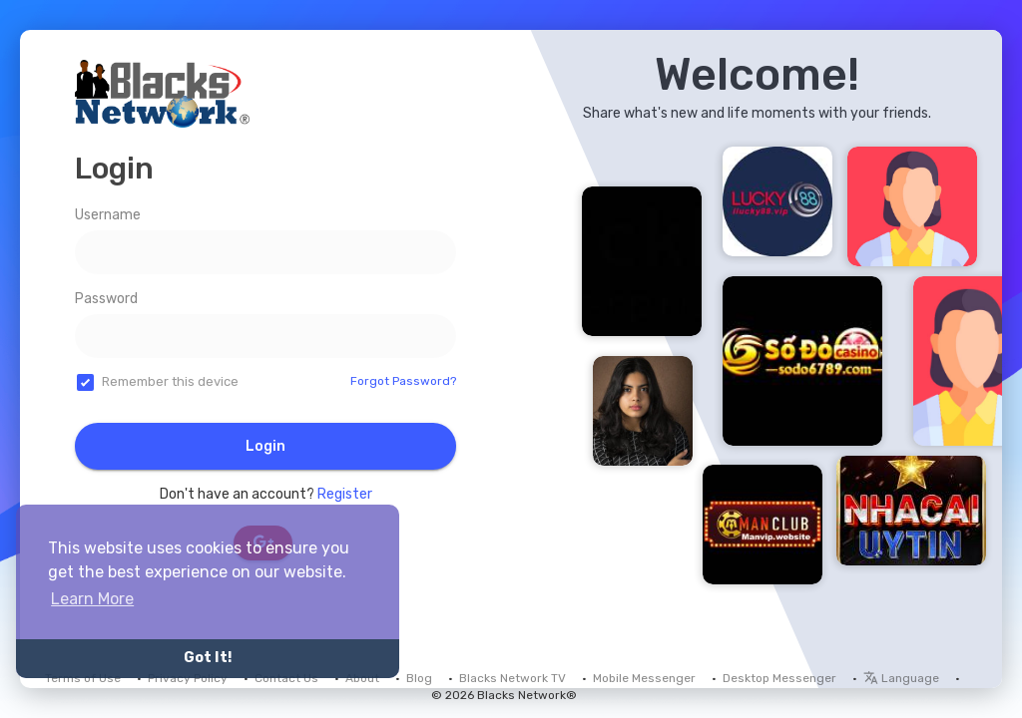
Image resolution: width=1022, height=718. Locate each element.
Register (344, 494)
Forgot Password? (403, 381)
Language (901, 678)
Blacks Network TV (512, 678)
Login (265, 446)
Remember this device (170, 381)
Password (106, 298)
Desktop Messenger (779, 678)
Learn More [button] (92, 598)
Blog (419, 678)
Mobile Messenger (644, 678)
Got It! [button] (208, 657)
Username (108, 214)
